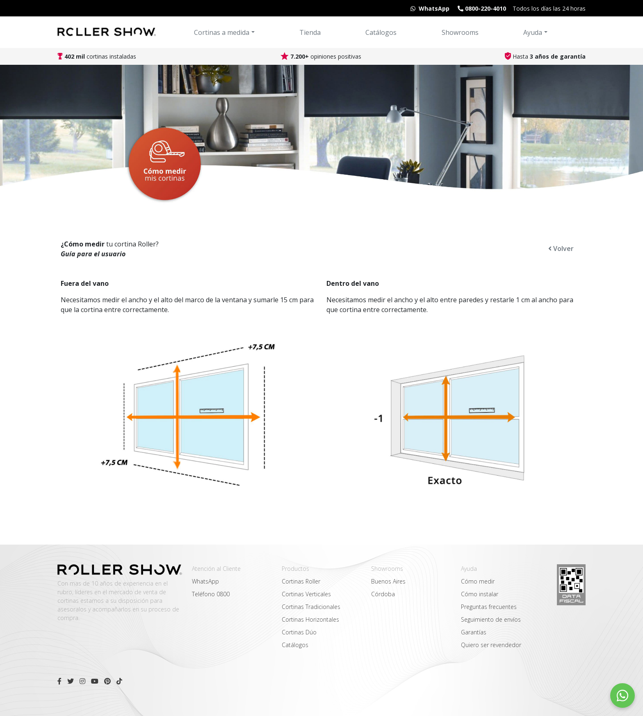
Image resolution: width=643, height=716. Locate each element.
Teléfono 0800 (211, 594)
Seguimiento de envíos (491, 619)
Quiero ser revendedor (491, 645)
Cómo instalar (479, 594)
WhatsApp (205, 581)
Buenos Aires (388, 581)
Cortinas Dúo (299, 632)
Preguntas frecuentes (489, 607)
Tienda (310, 32)
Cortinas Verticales (306, 594)
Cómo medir (478, 581)
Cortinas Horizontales (310, 619)
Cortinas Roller (301, 581)
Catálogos (381, 32)
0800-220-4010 (481, 8)
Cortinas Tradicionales (311, 607)
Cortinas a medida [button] (221, 32)
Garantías (473, 632)
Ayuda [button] (532, 32)
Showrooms (460, 32)
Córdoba (383, 594)
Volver (561, 248)
